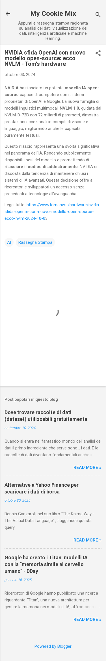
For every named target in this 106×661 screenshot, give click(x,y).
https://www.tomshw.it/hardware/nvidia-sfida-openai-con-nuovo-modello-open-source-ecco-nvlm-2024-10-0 (53, 211)
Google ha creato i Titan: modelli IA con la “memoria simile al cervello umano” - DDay (46, 564)
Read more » (87, 467)
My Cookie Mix (53, 14)
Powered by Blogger (53, 646)
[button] (98, 54)
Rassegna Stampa (35, 242)
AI (9, 242)
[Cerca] (98, 15)
